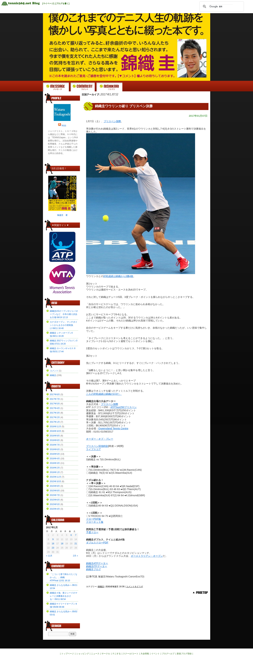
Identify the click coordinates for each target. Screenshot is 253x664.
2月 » (75, 556)
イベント (155, 653)
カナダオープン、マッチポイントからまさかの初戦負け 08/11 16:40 (63, 325)
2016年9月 (55, 435)
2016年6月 (55, 449)
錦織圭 (101, 586)
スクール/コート (130, 653)
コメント (54, 370)
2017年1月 (55, 422)
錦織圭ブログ (93, 569)
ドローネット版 (94, 522)
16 (53, 543)
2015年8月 (55, 490)
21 (75, 543)
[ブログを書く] (62, 3)
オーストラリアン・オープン (147, 556)
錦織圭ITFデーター (96, 566)
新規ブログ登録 (184, 653)
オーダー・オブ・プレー (99, 438)
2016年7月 (55, 445)
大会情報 (144, 653)
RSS (64, 125)
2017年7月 (55, 399)
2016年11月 (55, 426)
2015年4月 (55, 509)
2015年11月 (55, 477)
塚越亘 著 (62, 215)
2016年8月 (55, 440)
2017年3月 (55, 413)
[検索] (221, 6)
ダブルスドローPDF (97, 542)
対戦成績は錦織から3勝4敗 (118, 276)
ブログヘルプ (168, 653)
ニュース (95, 653)
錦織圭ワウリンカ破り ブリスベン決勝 (124, 106)
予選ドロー (92, 532)
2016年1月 (55, 472)
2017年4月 (55, 408)
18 (62, 543)
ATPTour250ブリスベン (123, 407)
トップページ (67, 653)
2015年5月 (55, 504)
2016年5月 (55, 454)
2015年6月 (55, 500)
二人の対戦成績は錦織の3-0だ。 (104, 394)
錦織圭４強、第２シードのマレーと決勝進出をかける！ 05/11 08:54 (63, 596)
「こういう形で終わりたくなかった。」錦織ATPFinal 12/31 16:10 (63, 577)
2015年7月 (55, 495)
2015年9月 (55, 486)
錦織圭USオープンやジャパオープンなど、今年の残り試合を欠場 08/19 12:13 (64, 314)
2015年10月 (55, 481)
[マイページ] (48, 3)
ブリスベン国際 (112, 121)
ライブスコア (93, 449)
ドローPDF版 (93, 519)
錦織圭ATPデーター (97, 563)
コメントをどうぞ (134, 586)
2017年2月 (55, 417)
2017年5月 (55, 403)
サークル (106, 653)
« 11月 (49, 556)
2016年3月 (55, 463)
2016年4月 (55, 458)
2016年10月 (55, 431)
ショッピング (82, 653)
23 (53, 548)
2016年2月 (55, 467)
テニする (116, 653)
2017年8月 (55, 394)
